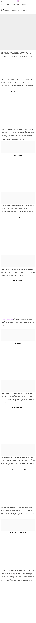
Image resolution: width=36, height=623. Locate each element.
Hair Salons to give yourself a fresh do (19, 571)
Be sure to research (16, 106)
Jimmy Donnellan (3, 12)
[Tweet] (18, 597)
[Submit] (6, 600)
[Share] (6, 597)
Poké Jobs (15, 439)
